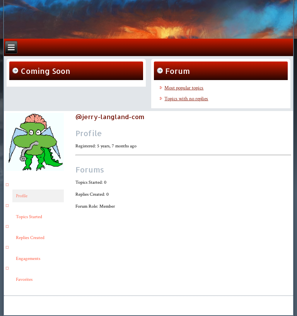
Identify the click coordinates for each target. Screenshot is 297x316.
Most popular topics (183, 88)
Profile (21, 196)
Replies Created (30, 238)
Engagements (28, 258)
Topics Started (29, 217)
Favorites (24, 279)
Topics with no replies (186, 99)
